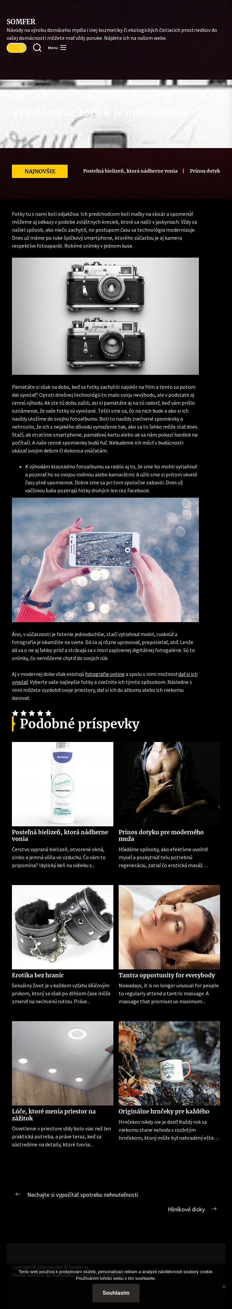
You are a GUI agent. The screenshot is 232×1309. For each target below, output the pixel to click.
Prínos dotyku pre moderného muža (161, 836)
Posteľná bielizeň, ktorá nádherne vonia (121, 171)
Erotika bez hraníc (38, 975)
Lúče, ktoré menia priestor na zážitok (54, 1115)
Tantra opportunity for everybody (167, 975)
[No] (223, 1286)
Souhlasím (116, 1293)
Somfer (21, 22)
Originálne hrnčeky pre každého (164, 1111)
